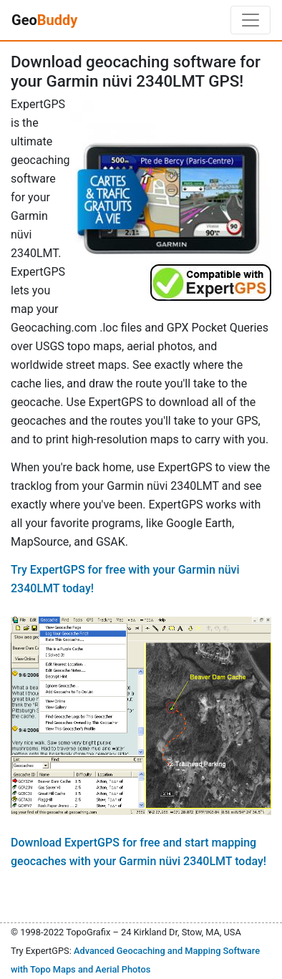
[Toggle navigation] (250, 20)
